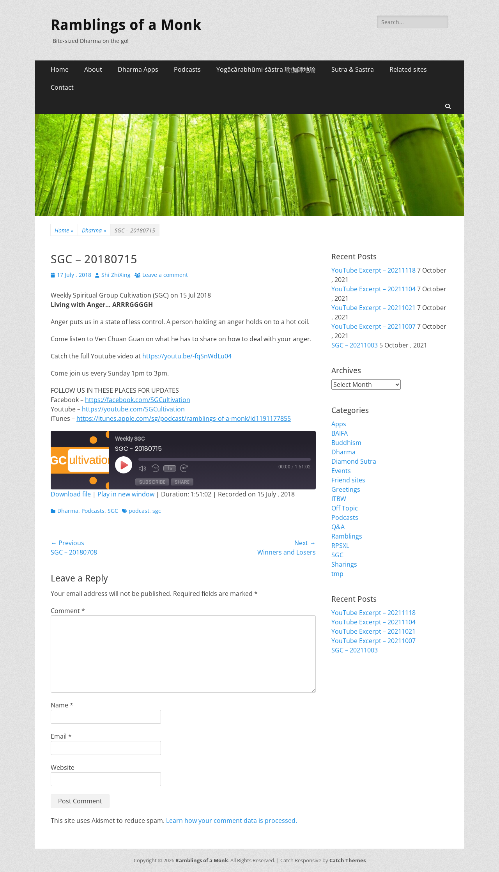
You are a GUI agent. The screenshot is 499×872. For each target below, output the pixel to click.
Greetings (345, 489)
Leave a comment (165, 274)
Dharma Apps (138, 69)
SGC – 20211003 (354, 345)
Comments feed (354, 703)
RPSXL (340, 545)
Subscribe (152, 482)
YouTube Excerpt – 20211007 (373, 326)
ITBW (338, 498)
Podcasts (187, 69)
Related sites (408, 69)
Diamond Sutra (353, 461)
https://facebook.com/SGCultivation (137, 399)
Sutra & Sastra (352, 69)
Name (62, 705)
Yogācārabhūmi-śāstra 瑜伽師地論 (266, 69)
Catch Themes (347, 860)
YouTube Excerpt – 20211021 (373, 307)
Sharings (344, 564)
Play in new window (125, 494)
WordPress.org (353, 712)
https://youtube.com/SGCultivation (133, 409)
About (93, 69)
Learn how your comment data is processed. (231, 820)
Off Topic (344, 508)
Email (61, 736)
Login (339, 684)
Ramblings (346, 536)
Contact (62, 87)
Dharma (94, 230)
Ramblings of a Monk (126, 25)
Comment (68, 610)
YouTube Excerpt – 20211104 (373, 289)
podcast (139, 510)
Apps (338, 424)
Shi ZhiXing (116, 274)
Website (62, 767)
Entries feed (348, 693)
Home (60, 69)
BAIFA (339, 433)
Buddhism (346, 442)
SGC (113, 510)
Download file (71, 494)
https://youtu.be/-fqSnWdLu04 (187, 356)
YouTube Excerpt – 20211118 (373, 270)
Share (182, 482)
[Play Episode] (123, 464)
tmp (337, 573)
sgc (156, 510)
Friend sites (348, 480)
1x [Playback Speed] (169, 468)
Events (341, 470)
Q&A (338, 527)
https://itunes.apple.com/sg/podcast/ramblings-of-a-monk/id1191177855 (183, 418)
